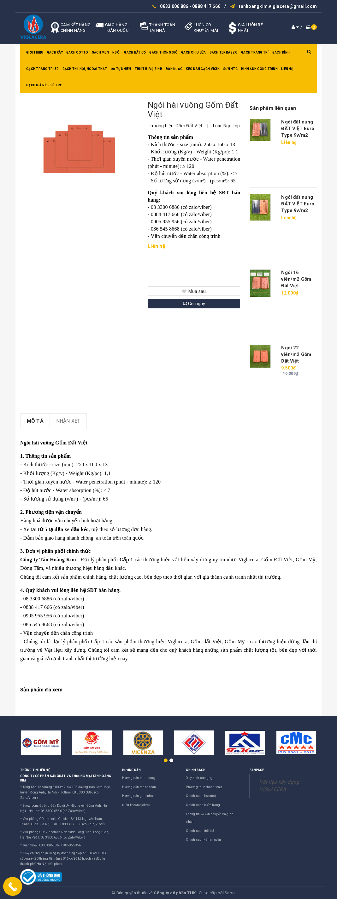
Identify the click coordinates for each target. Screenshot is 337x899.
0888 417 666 (206, 6)
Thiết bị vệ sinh (148, 69)
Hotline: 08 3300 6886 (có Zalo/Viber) (57, 811)
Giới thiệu (35, 52)
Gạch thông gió (163, 52)
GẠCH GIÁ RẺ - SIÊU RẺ (44, 85)
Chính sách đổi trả (200, 831)
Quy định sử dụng (199, 778)
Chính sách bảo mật (201, 796)
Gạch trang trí (255, 52)
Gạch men (100, 52)
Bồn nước (174, 69)
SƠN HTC (230, 69)
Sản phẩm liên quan (273, 108)
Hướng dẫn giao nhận (138, 796)
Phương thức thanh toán (204, 787)
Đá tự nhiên (121, 69)
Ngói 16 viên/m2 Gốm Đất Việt (296, 279)
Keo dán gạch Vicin (203, 69)
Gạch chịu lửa (193, 52)
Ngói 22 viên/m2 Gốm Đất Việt (296, 354)
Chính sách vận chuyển (203, 839)
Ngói (116, 52)
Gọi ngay (194, 303)
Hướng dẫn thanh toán (139, 787)
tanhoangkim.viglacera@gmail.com (278, 6)
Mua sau (194, 291)
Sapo (230, 892)
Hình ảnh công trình (259, 69)
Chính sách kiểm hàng (203, 805)
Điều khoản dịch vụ (136, 805)
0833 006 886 (174, 6)
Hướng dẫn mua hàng (138, 778)
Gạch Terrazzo (224, 52)
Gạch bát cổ (135, 52)
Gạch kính (281, 52)
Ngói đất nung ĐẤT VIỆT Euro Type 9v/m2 (297, 128)
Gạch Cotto (77, 52)
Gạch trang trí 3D (42, 69)
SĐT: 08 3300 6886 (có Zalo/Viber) (59, 837)
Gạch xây (55, 52)
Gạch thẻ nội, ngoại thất (84, 69)
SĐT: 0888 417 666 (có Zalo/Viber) (79, 824)
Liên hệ (287, 69)
